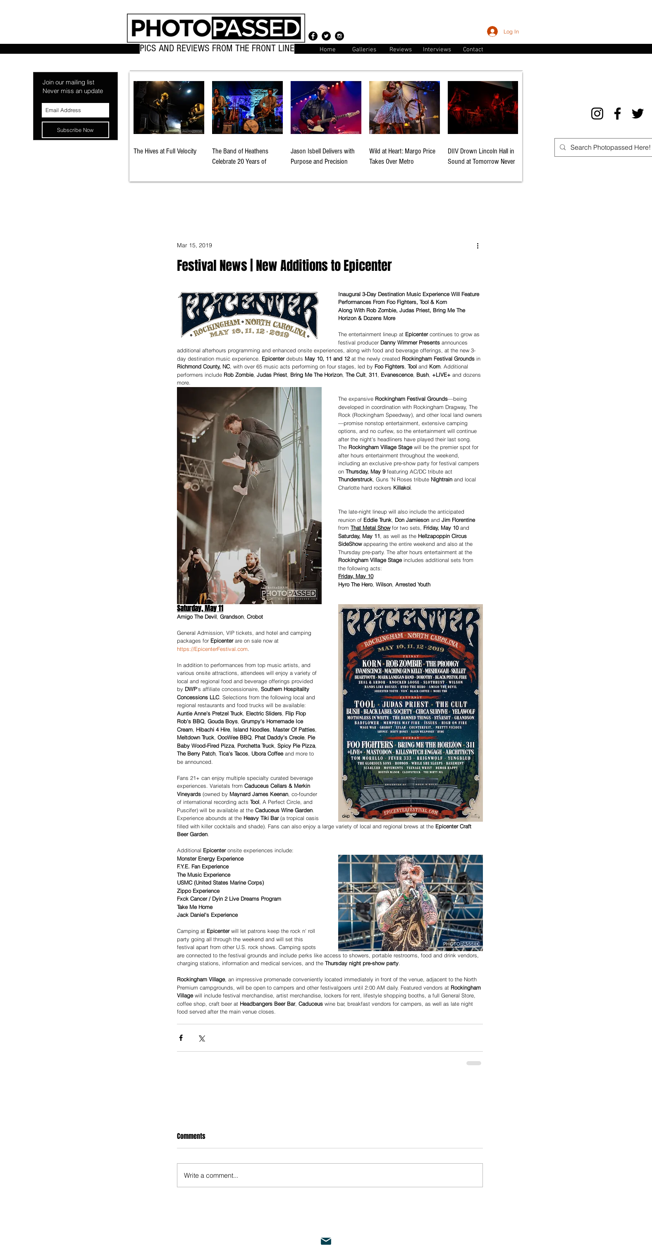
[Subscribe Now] (75, 130)
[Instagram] (597, 113)
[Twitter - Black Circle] (326, 36)
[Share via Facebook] (181, 1038)
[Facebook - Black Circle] (313, 36)
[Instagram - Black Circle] (339, 36)
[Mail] (326, 1241)
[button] (473, 49)
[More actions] (478, 246)
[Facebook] (617, 113)
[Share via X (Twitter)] (201, 1038)
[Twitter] (638, 113)
